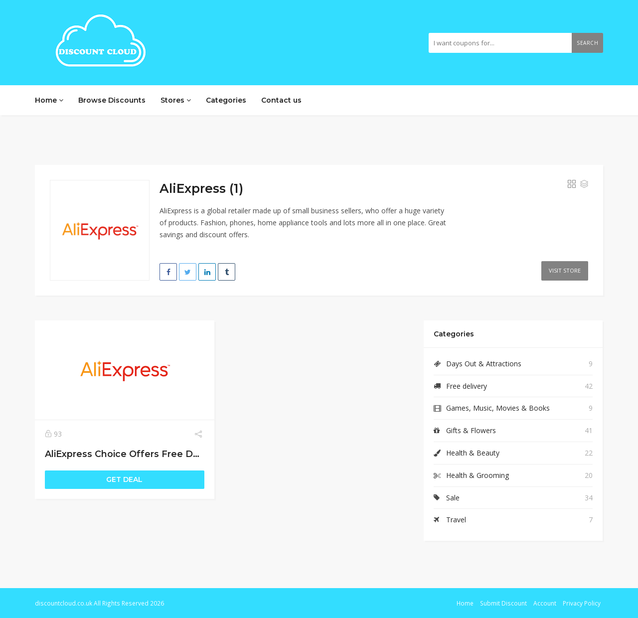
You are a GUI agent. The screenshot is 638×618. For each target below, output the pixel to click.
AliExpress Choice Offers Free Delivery (134, 454)
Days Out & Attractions (483, 363)
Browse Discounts (112, 100)
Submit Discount (503, 603)
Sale (453, 497)
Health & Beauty (472, 453)
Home (49, 100)
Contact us (281, 100)
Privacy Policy (582, 603)
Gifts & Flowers (471, 430)
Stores (175, 100)
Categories (226, 100)
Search (587, 42)
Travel (456, 519)
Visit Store (565, 270)
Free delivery (466, 386)
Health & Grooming (477, 475)
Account (544, 603)
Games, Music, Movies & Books (498, 408)
